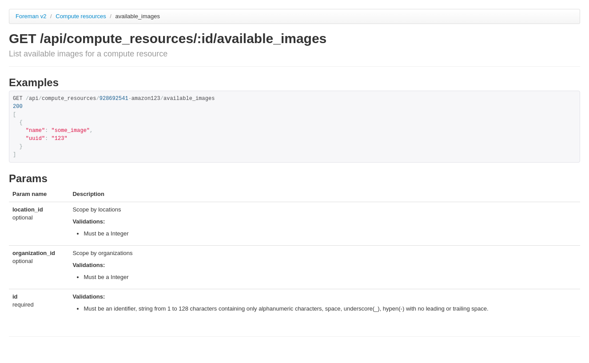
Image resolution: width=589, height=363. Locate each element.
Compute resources (81, 16)
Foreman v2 (31, 16)
